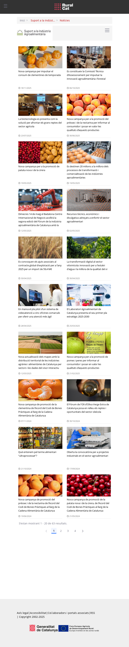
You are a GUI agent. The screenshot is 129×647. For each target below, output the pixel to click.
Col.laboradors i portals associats (68, 613)
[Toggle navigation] (5, 6)
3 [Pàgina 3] (68, 531)
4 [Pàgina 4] (75, 531)
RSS (92, 613)
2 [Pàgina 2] (61, 531)
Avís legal (23, 613)
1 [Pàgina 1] (54, 531)
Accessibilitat (38, 613)
